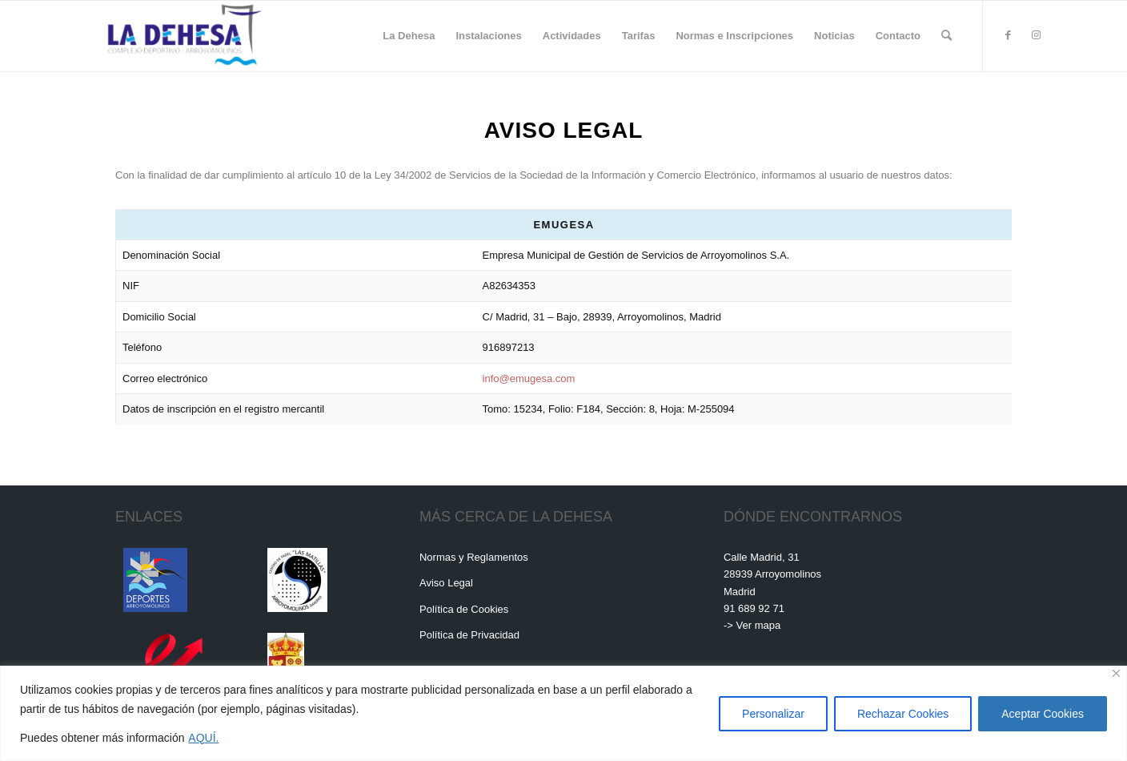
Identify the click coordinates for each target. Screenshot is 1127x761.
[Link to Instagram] (1036, 35)
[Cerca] (1116, 673)
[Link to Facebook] (1008, 35)
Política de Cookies (463, 609)
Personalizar (773, 713)
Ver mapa (758, 625)
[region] (563, 713)
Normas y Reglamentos (473, 557)
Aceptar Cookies (1042, 713)
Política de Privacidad (469, 635)
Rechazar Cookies (903, 713)
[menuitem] (408, 36)
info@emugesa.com (529, 378)
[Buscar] (946, 36)
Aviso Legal (446, 583)
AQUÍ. (203, 737)
